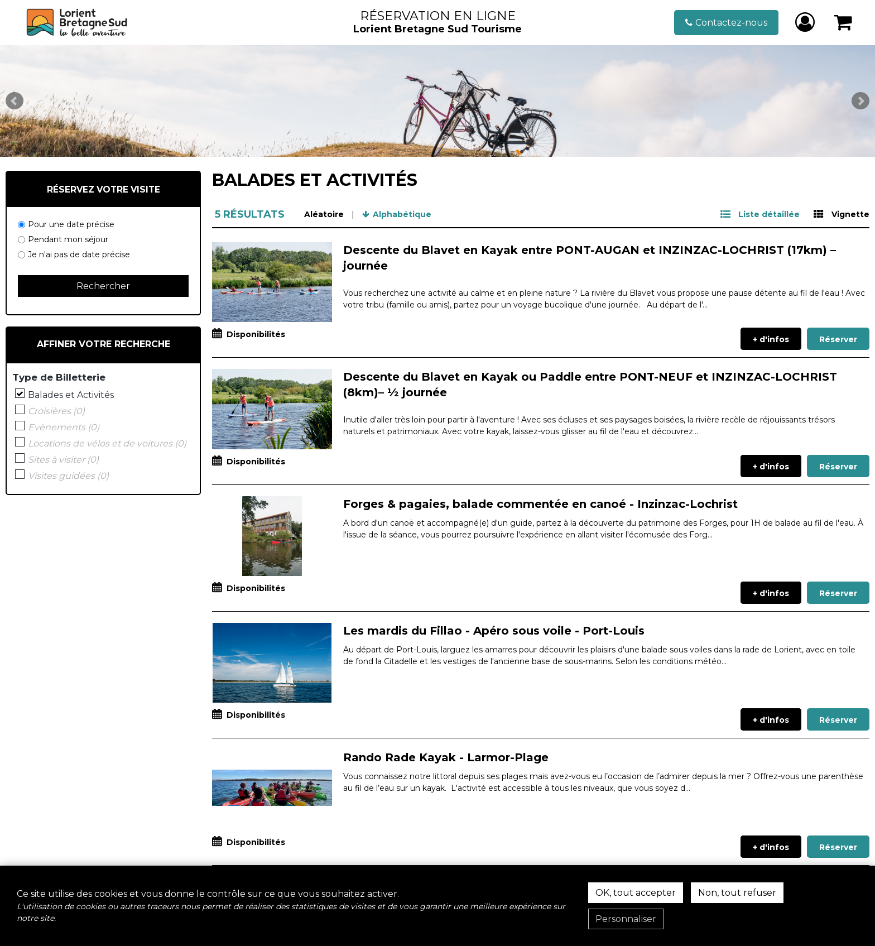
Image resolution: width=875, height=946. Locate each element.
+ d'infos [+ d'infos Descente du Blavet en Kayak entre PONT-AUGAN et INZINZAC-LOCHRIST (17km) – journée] (771, 339)
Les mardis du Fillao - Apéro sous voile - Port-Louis (494, 630)
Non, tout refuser (737, 892)
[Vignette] (841, 214)
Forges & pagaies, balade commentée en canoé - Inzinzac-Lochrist (540, 504)
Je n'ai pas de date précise (79, 254)
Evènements (63, 427)
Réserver (838, 339)
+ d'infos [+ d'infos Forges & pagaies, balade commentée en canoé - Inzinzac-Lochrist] (771, 593)
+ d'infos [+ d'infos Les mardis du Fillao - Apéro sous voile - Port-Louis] (771, 720)
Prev (14, 101)
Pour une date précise (71, 224)
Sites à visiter (63, 460)
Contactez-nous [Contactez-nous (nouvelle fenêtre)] (731, 22)
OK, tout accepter (635, 892)
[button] (843, 22)
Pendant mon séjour (68, 239)
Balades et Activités (71, 395)
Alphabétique (402, 214)
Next (860, 101)
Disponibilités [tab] (256, 334)
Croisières (56, 411)
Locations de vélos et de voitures (107, 443)
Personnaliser (625, 919)
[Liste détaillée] (760, 214)
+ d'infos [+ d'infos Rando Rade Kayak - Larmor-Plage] (771, 847)
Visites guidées (68, 476)
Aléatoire (324, 214)
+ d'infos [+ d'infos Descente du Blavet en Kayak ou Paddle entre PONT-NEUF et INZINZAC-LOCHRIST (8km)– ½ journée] (771, 467)
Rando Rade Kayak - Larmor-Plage (446, 757)
